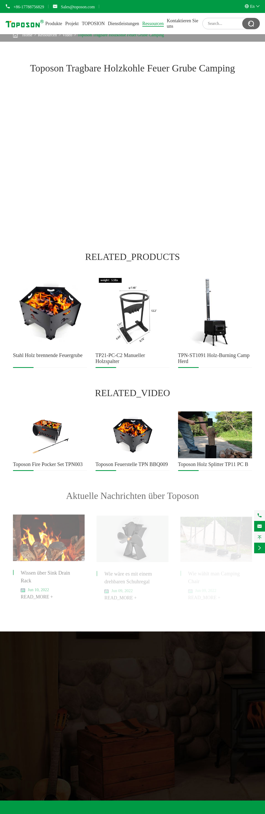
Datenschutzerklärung (234, 811)
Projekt (72, 23)
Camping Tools (92, 672)
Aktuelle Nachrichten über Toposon (132, 496)
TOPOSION (93, 23)
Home (27, 35)
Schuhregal (22, 732)
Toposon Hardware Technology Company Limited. (84, 811)
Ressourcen (153, 23)
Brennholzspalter (30, 689)
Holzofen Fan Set (31, 660)
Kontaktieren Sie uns (207, 660)
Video (67, 35)
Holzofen (87, 682)
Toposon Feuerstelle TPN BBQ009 (131, 464)
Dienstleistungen (123, 23)
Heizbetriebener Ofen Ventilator (39, 672)
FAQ (136, 693)
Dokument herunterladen (153, 688)
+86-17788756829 (28, 7)
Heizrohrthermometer (31, 677)
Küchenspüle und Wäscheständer (40, 737)
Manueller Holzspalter (31, 702)
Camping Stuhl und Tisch (100, 677)
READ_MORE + (37, 599)
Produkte (53, 23)
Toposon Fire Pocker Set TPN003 (48, 464)
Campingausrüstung (100, 660)
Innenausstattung (30, 719)
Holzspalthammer (27, 707)
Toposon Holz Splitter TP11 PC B (213, 464)
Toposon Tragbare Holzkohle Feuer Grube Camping (121, 35)
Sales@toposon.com (78, 7)
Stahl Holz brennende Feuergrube (48, 355)
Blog (136, 703)
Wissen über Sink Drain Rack (45, 579)
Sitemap (195, 811)
